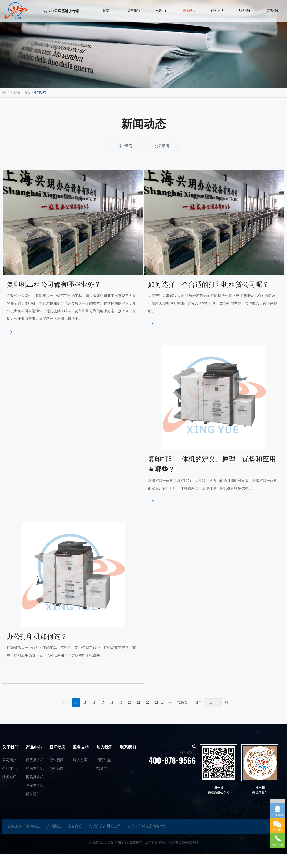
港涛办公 (33, 826)
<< (63, 702)
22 (147, 702)
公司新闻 (162, 146)
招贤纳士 (103, 768)
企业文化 (9, 768)
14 (76, 702)
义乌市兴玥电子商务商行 (147, 826)
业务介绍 (9, 777)
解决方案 (80, 760)
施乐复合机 (35, 768)
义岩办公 (75, 826)
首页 (27, 92)
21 (138, 702)
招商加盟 (103, 760)
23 (156, 702)
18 (111, 702)
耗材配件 (33, 794)
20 (129, 702)
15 (85, 702)
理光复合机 (35, 785)
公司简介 (9, 760)
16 (94, 702)
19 (120, 702)
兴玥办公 (54, 826)
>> (169, 702)
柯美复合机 (35, 777)
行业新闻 (125, 146)
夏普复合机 (35, 760)
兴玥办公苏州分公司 (105, 826)
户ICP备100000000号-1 (182, 842)
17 (102, 702)
